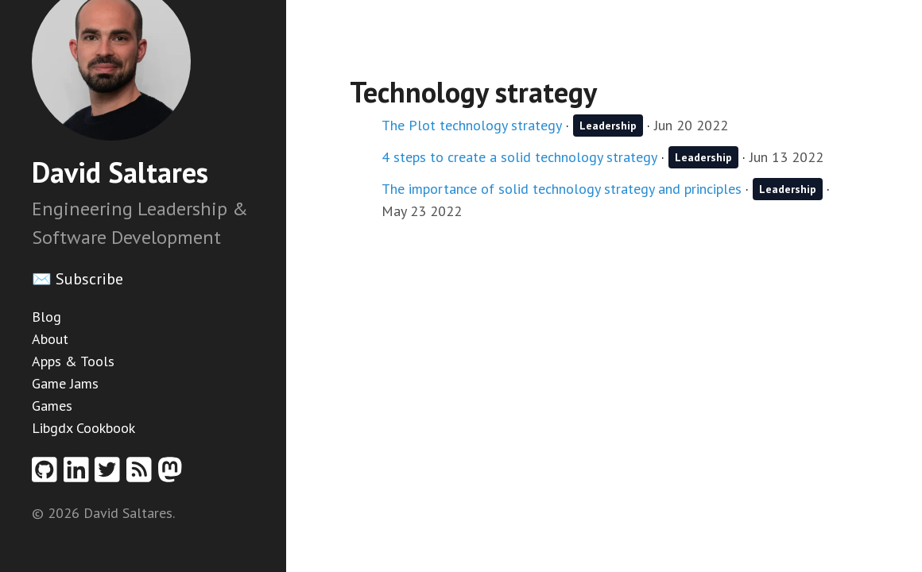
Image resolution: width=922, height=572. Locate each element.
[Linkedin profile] (79, 475)
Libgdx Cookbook (83, 428)
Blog (46, 316)
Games (52, 405)
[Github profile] (48, 475)
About (50, 339)
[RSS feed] (142, 475)
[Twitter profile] (110, 475)
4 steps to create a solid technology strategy (519, 157)
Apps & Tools (73, 361)
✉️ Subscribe (77, 279)
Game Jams (65, 383)
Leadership (608, 125)
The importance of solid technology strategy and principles (562, 189)
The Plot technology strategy (472, 125)
